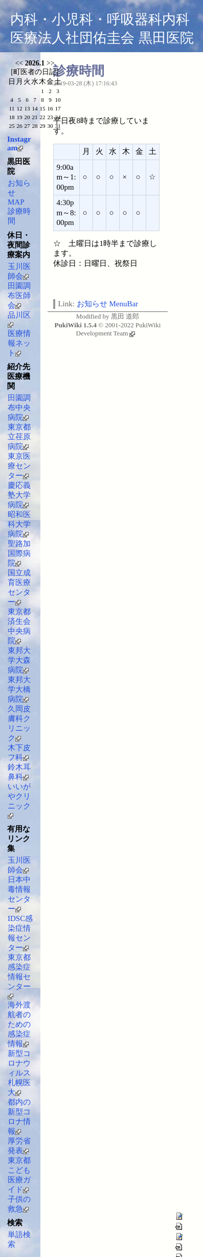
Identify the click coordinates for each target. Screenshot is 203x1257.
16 (50, 108)
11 (12, 108)
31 (57, 126)
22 (42, 117)
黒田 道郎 (125, 316)
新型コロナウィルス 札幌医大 (19, 1072)
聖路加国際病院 (19, 553)
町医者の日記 (34, 72)
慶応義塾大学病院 (19, 495)
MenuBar (123, 304)
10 (57, 100)
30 (50, 126)
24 (57, 117)
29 (42, 126)
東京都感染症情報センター (19, 976)
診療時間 (78, 71)
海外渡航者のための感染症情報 (19, 1024)
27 (27, 126)
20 (27, 117)
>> (51, 63)
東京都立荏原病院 (19, 437)
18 (11, 117)
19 (19, 117)
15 (42, 108)
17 (57, 108)
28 (34, 126)
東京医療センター (19, 466)
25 (11, 126)
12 (19, 108)
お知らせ (92, 304)
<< (19, 63)
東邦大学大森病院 (19, 660)
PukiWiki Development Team (118, 329)
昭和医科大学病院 (19, 524)
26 (19, 126)
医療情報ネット (19, 343)
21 (34, 117)
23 (50, 117)
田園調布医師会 (19, 295)
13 (27, 108)
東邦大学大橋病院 (19, 689)
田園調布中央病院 (19, 407)
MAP (16, 202)
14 (34, 108)
